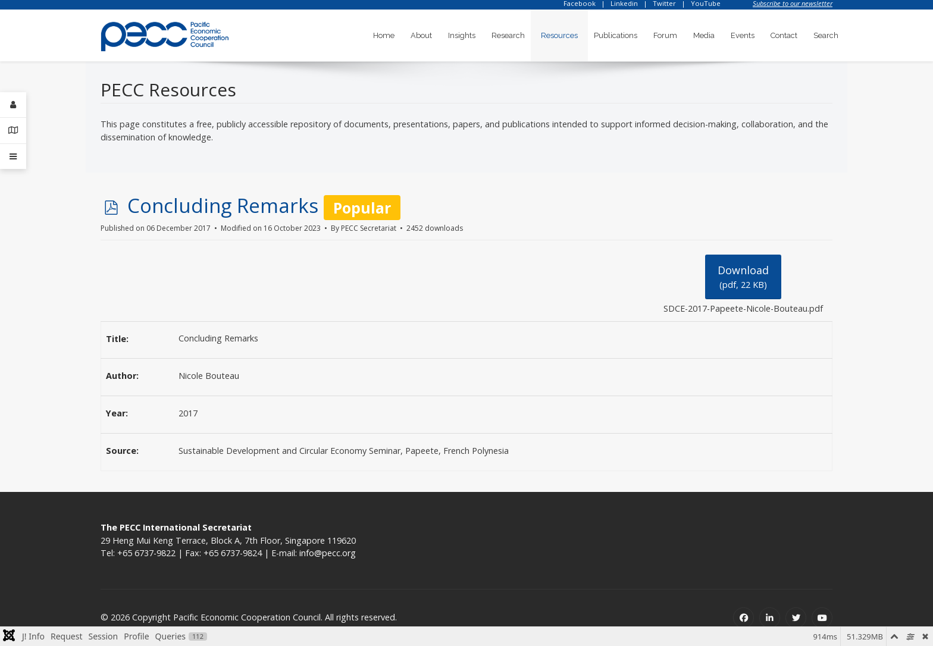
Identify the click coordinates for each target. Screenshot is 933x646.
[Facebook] (743, 617)
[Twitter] (795, 617)
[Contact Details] (13, 130)
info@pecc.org (327, 553)
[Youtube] (822, 617)
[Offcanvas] (13, 156)
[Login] (13, 105)
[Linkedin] (769, 617)
